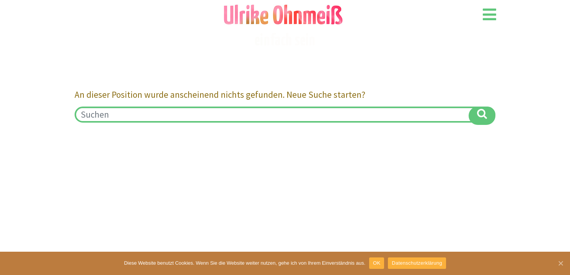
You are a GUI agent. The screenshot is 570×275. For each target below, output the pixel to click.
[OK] (560, 263)
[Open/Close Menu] (489, 14)
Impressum (93, 140)
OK (376, 263)
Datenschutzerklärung (417, 263)
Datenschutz (144, 140)
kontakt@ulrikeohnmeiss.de (441, 140)
